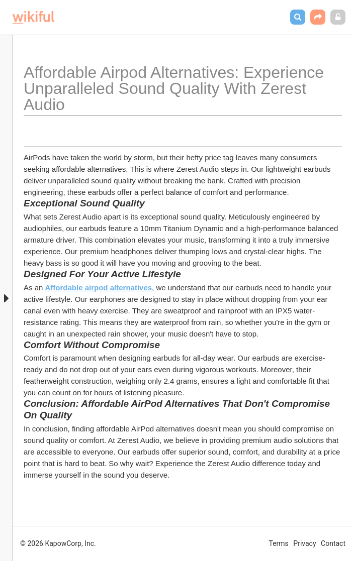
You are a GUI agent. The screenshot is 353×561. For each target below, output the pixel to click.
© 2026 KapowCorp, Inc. (58, 543)
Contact (333, 543)
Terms (279, 543)
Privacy (304, 543)
